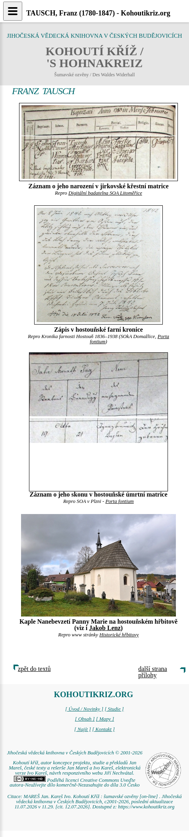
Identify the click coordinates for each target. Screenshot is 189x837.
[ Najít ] (82, 729)
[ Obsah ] (85, 719)
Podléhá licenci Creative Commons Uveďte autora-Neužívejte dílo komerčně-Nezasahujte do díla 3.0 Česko (74, 782)
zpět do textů (34, 668)
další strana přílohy (152, 671)
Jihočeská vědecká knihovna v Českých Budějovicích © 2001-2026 (74, 753)
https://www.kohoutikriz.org (146, 807)
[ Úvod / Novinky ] (84, 709)
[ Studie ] (113, 709)
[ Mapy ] (105, 719)
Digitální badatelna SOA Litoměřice (105, 193)
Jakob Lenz (105, 627)
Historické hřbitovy (119, 635)
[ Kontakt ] (103, 729)
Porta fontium (119, 501)
